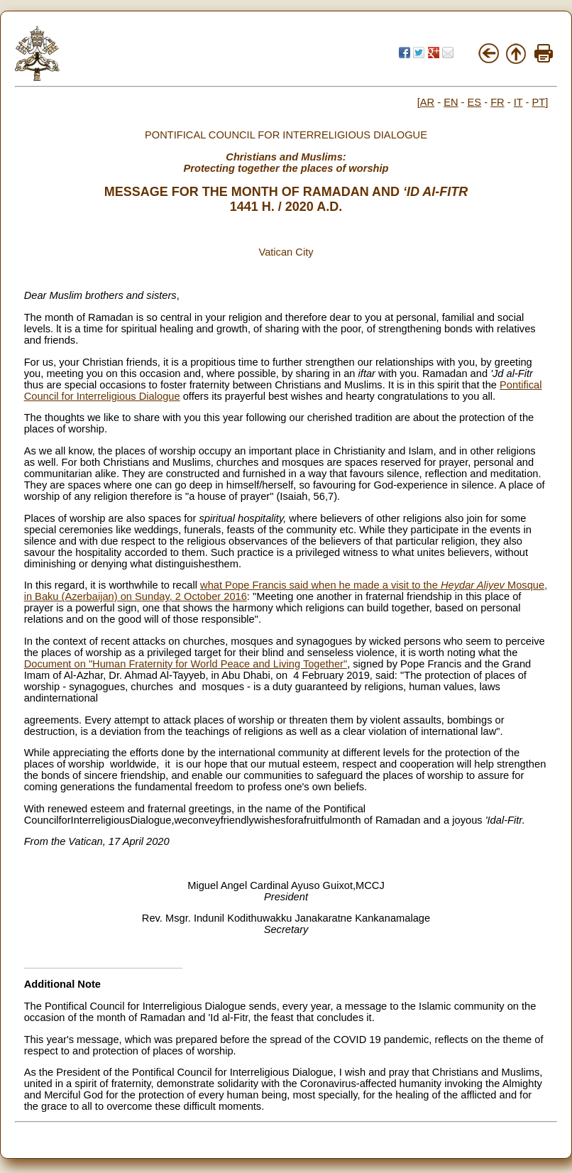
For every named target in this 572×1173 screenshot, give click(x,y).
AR (427, 102)
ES (475, 102)
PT (539, 102)
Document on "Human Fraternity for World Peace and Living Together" (185, 664)
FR (497, 102)
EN (451, 102)
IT (518, 102)
